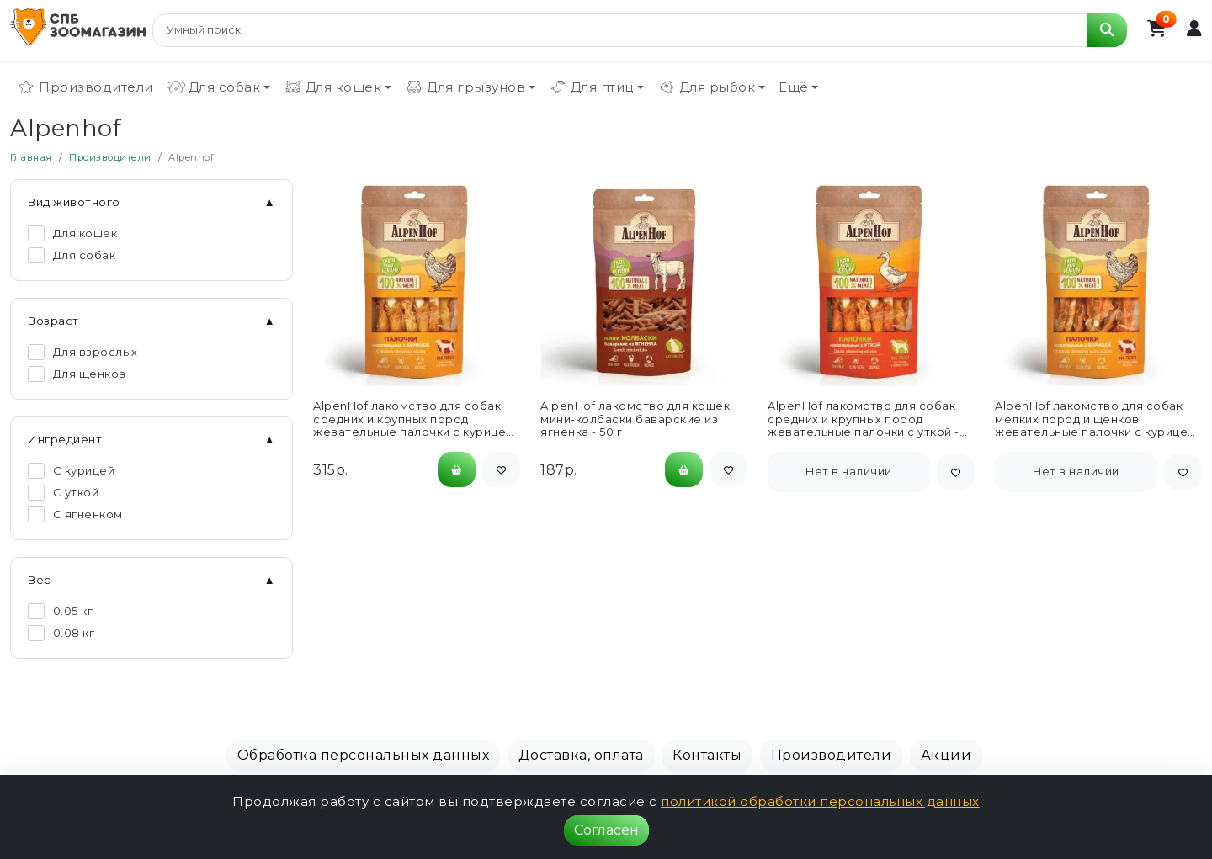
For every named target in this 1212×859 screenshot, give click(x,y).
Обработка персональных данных (363, 755)
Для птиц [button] (591, 87)
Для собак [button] (214, 87)
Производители (85, 87)
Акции (946, 755)
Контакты (707, 755)
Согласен (606, 830)
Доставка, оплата (581, 755)
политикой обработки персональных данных (820, 801)
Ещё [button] (794, 87)
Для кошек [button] (333, 87)
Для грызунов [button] (465, 87)
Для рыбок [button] (706, 87)
